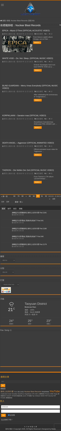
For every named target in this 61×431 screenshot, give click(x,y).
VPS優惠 (29, 395)
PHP (46, 395)
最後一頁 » (19, 201)
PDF (54, 395)
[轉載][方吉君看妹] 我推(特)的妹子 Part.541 (28, 220)
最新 (3, 208)
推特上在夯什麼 (7, 391)
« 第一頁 (4, 196)
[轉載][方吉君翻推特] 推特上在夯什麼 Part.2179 (29, 244)
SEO (36, 393)
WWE (52, 393)
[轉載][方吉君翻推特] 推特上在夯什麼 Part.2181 (29, 212)
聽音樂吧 (39, 34)
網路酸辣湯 (9, 397)
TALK (15, 391)
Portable (3, 397)
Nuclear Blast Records (32, 391)
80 (22, 196)
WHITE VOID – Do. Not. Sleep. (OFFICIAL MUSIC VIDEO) (27, 58)
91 (42, 196)
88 (30, 196)
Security (50, 395)
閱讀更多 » (38, 42)
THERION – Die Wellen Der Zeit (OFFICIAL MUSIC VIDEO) (28, 170)
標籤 (20, 208)
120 (7, 201)
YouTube (55, 390)
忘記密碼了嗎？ (7, 419)
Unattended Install (6, 393)
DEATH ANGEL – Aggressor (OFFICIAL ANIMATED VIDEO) (28, 142)
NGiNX (43, 395)
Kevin (54, 428)
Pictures (47, 393)
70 (18, 196)
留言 (15, 208)
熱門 (9, 208)
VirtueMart (14, 393)
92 (46, 196)
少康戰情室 (41, 393)
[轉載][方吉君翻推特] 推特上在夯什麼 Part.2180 (29, 228)
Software (37, 395)
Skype (56, 393)
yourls (24, 395)
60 (14, 196)
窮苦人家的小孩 (9, 34)
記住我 (11, 415)
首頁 (3, 21)
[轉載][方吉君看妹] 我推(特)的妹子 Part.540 (28, 236)
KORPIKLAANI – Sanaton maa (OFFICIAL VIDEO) (24, 115)
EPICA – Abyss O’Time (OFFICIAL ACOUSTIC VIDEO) (26, 30)
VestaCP (8, 395)
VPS (33, 393)
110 (2, 201)
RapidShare (28, 393)
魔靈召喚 (19, 395)
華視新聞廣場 (45, 391)
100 (53, 198)
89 (34, 196)
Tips (33, 395)
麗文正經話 (21, 391)
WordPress (21, 393)
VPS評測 (14, 395)
